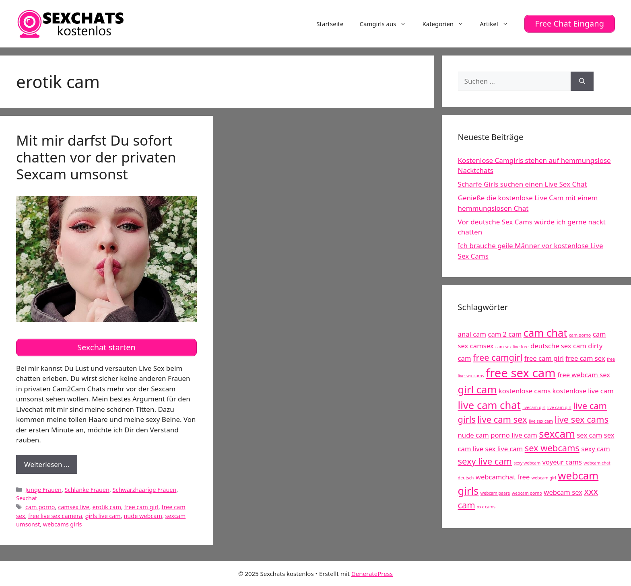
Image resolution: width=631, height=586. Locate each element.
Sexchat (26, 498)
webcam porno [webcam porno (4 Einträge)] (527, 493)
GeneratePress (372, 574)
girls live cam (103, 516)
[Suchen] (582, 81)
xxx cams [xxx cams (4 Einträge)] (486, 507)
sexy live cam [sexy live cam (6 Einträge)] (485, 461)
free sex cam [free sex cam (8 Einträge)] (520, 373)
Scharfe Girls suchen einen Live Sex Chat (522, 184)
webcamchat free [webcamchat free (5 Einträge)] (503, 476)
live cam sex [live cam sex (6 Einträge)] (502, 419)
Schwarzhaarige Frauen (145, 489)
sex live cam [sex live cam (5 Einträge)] (504, 448)
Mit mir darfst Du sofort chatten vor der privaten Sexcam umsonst (96, 157)
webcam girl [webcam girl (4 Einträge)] (544, 478)
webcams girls (62, 524)
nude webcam (143, 516)
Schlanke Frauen (87, 489)
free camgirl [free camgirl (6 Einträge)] (497, 357)
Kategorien (447, 24)
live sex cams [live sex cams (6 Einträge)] (581, 419)
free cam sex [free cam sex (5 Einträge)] (585, 358)
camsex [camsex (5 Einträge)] (482, 345)
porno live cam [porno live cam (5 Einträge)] (514, 435)
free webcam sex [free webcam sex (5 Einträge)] (583, 374)
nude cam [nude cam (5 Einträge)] (473, 435)
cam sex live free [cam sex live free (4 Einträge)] (512, 347)
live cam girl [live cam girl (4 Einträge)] (559, 407)
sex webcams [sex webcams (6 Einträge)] (552, 448)
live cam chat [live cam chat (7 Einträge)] (489, 405)
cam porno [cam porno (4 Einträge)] (580, 335)
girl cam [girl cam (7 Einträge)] (477, 389)
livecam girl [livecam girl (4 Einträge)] (533, 407)
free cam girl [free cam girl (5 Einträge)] (544, 358)
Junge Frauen (43, 489)
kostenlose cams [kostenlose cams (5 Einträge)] (525, 390)
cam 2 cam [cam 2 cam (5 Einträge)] (505, 334)
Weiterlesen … (50, 466)
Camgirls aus (386, 24)
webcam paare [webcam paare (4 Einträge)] (495, 493)
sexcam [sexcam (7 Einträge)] (557, 434)
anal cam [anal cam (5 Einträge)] (472, 334)
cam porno (40, 507)
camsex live (73, 507)
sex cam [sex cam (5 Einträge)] (589, 435)
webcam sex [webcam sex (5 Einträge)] (563, 492)
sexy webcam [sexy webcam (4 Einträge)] (526, 463)
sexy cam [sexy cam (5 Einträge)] (595, 448)
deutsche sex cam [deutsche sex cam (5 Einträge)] (558, 345)
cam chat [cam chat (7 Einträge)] (545, 333)
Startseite (329, 24)
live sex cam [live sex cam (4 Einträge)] (541, 421)
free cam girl (141, 507)
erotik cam (106, 507)
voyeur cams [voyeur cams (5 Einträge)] (562, 462)
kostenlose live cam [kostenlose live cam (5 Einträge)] (583, 390)
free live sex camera (55, 516)
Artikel (498, 24)
